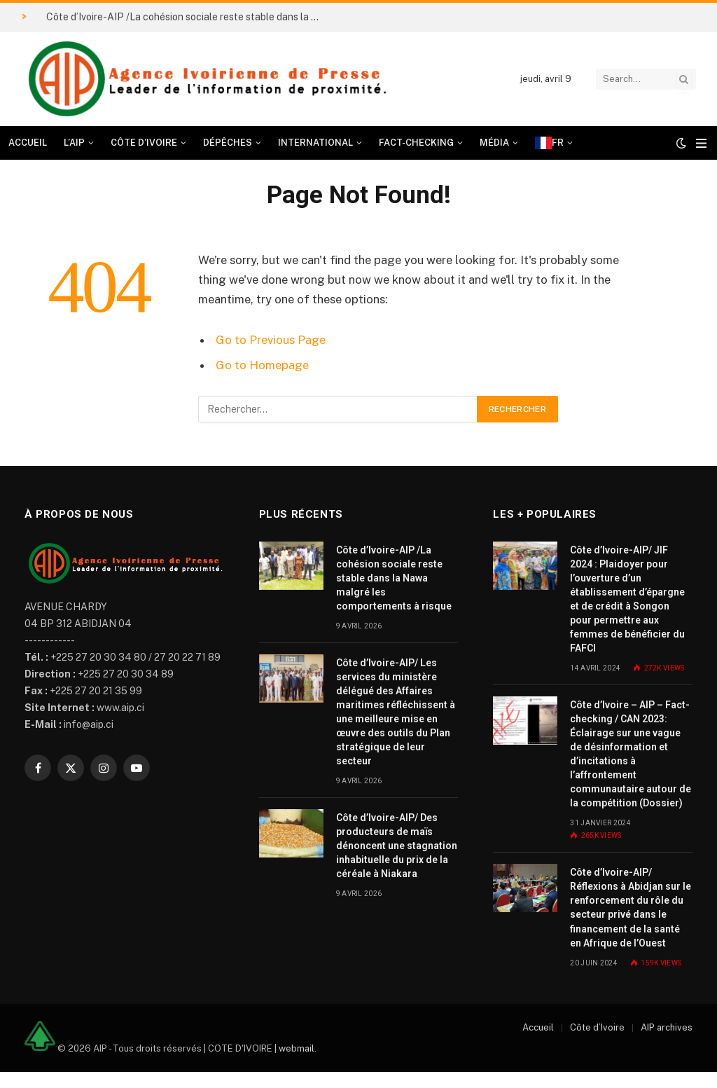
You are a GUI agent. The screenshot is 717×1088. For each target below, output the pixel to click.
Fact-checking (416, 142)
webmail (296, 1047)
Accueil (27, 142)
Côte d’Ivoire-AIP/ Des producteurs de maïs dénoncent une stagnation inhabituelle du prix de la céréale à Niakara (396, 845)
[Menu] (701, 143)
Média (494, 142)
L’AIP (74, 142)
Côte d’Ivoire (144, 142)
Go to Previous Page (271, 340)
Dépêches (227, 142)
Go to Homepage (262, 365)
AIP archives (666, 1027)
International (315, 142)
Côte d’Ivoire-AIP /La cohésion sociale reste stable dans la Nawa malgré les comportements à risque (186, 16)
